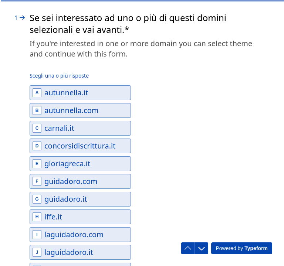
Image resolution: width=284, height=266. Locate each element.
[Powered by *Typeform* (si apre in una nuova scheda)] (241, 248)
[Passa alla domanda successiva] (201, 248)
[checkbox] (80, 92)
